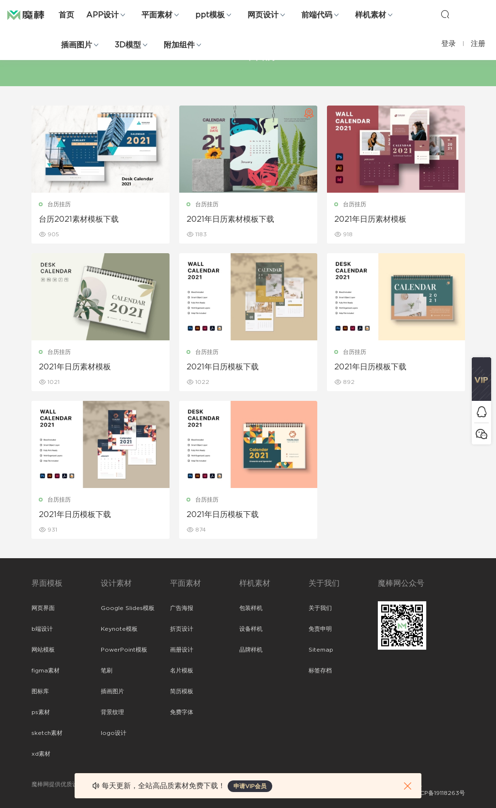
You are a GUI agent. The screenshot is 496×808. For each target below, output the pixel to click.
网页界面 (43, 608)
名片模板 (181, 670)
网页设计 (263, 15)
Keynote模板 (119, 629)
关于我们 (320, 608)
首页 (66, 15)
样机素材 (370, 15)
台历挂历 (59, 204)
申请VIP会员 (249, 786)
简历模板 (181, 691)
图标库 (40, 691)
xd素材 (40, 754)
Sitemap (321, 650)
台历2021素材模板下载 (79, 219)
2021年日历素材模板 (370, 219)
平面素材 (156, 15)
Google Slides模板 (128, 608)
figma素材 (45, 670)
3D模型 (128, 45)
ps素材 (40, 712)
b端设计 (42, 629)
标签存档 (320, 670)
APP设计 (102, 15)
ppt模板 (210, 15)
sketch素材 (46, 733)
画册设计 (181, 650)
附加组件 (179, 45)
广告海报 (181, 608)
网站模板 (43, 650)
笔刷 (106, 670)
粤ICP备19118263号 (439, 793)
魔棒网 (31, 14)
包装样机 (251, 608)
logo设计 (113, 733)
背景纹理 (112, 712)
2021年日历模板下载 (222, 367)
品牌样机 (251, 650)
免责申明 (320, 629)
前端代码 (316, 15)
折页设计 (181, 629)
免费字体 (181, 712)
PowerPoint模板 (124, 650)
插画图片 (76, 45)
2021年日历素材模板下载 (230, 219)
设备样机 (251, 629)
